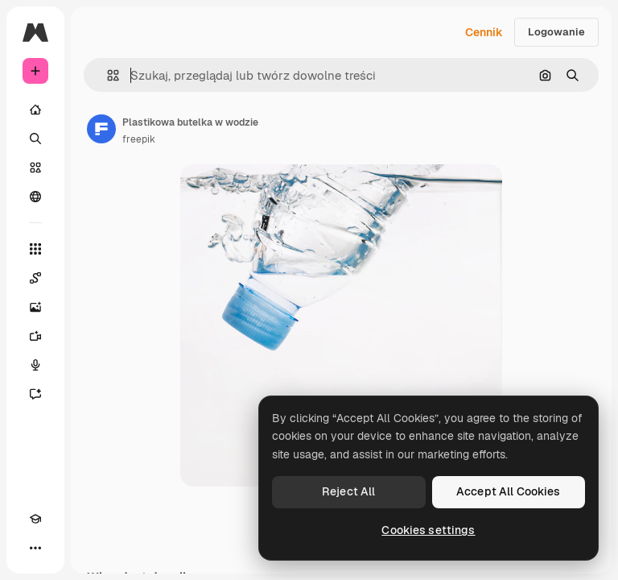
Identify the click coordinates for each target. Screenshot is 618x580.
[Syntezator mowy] (35, 365)
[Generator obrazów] (35, 307)
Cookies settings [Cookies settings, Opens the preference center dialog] (428, 530)
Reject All (348, 491)
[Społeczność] (35, 196)
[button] (106, 75)
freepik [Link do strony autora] (138, 139)
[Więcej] (35, 548)
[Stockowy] (35, 167)
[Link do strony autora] (101, 128)
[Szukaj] (35, 138)
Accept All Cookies (508, 491)
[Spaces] (35, 278)
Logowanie (556, 32)
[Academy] (35, 519)
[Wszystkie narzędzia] (35, 249)
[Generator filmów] (35, 336)
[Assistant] (35, 394)
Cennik (484, 32)
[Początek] (35, 109)
